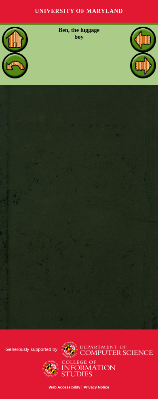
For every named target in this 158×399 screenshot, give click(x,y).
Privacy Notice (97, 387)
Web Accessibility (64, 387)
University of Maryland (79, 11)
